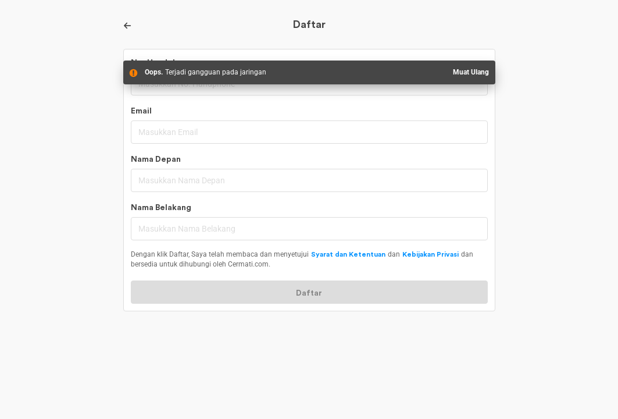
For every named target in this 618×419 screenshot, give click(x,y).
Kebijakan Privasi (430, 254)
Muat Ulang (471, 72)
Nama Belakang (161, 208)
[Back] (128, 25)
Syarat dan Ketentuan (348, 254)
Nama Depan (156, 159)
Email (141, 111)
